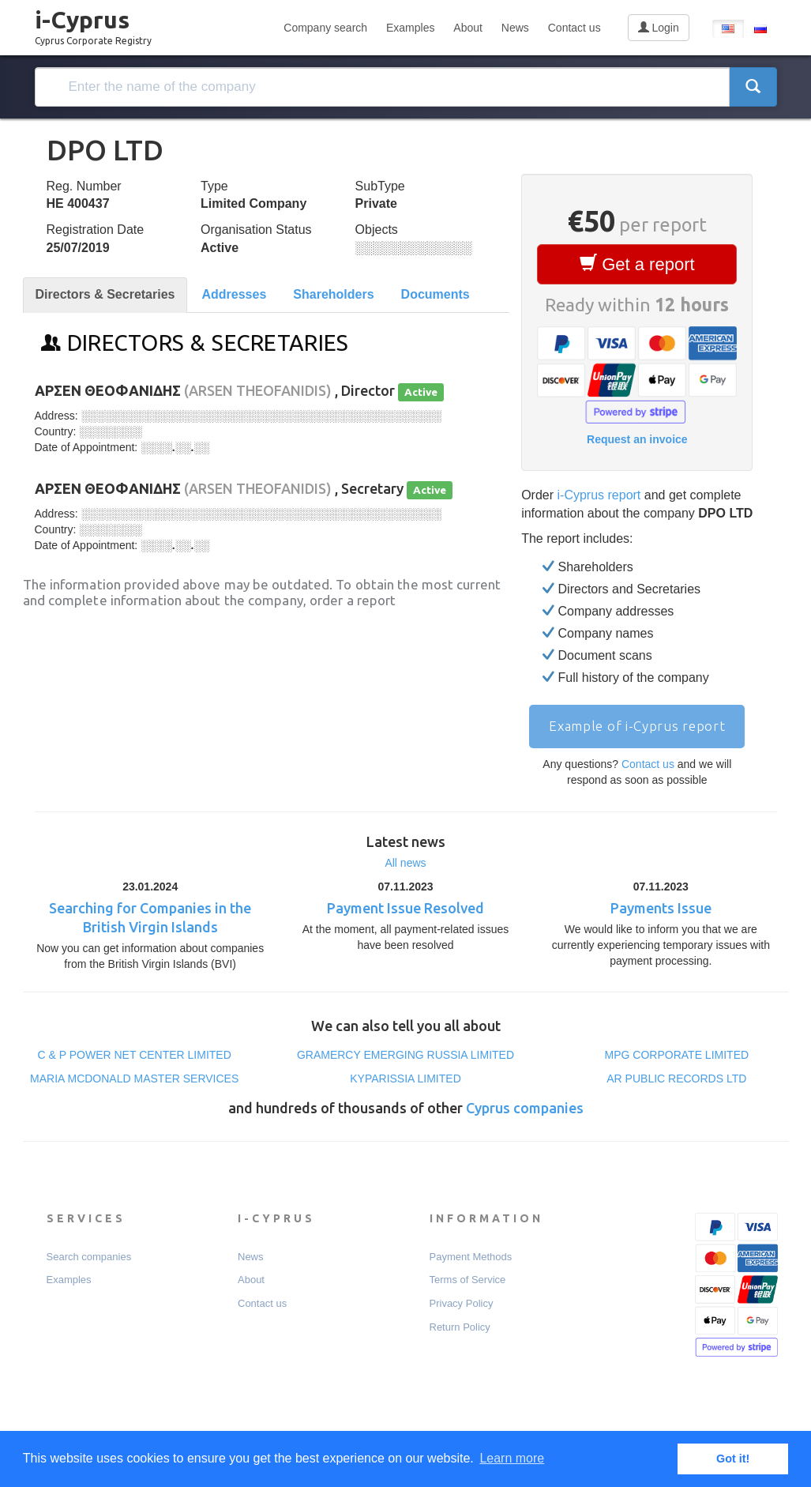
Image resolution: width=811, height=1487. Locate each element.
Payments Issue (661, 908)
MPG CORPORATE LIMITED (677, 1054)
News (515, 27)
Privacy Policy (462, 1303)
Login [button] (658, 27)
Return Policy (460, 1327)
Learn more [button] (511, 1458)
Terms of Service (468, 1280)
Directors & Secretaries (105, 294)
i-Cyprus (93, 23)
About (467, 27)
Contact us (574, 27)
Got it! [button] (732, 1458)
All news (405, 862)
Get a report (637, 264)
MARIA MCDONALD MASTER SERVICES (134, 1078)
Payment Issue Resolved (405, 908)
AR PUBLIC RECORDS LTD (676, 1078)
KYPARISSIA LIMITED (405, 1078)
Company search (325, 27)
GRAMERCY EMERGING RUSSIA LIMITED (405, 1054)
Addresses (233, 294)
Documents (435, 294)
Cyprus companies (525, 1108)
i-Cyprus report (599, 495)
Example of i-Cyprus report (637, 725)
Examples (410, 27)
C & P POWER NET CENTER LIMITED (134, 1054)
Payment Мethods (471, 1257)
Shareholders (333, 294)
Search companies (89, 1257)
